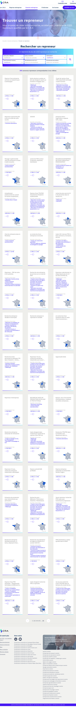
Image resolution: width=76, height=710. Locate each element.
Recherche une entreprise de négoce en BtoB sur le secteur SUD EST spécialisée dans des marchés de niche (37, 543)
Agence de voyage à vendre (49, 662)
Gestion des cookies (38, 704)
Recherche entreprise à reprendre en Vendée (37, 316)
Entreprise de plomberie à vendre (51, 672)
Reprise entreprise (15, 7)
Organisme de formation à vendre (51, 698)
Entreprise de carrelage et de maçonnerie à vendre (55, 679)
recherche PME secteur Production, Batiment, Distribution (36, 160)
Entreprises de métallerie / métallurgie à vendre (54, 658)
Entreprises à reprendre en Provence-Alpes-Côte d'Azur (28, 663)
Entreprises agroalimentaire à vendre (52, 682)
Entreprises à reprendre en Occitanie (23, 659)
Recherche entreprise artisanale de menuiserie (12, 433)
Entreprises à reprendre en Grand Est (23, 651)
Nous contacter (4, 649)
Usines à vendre (47, 651)
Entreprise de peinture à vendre (50, 670)
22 (43, 621)
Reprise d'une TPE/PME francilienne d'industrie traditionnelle (37, 194)
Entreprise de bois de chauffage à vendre (53, 686)
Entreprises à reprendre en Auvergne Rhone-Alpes (26, 642)
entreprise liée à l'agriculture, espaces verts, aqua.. (62, 118)
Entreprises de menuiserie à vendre (51, 655)
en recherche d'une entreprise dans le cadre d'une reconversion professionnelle (63, 318)
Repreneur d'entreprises (12, 398)
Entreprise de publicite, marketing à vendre (53, 674)
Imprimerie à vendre (48, 668)
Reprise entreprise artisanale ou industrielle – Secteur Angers (63, 470)
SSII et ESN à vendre (48, 660)
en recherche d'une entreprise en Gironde (36, 235)
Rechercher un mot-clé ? (31, 60)
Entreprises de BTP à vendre (50, 656)
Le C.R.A (2, 7)
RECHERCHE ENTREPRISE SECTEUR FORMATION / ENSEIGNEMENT (63, 160)
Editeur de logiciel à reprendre (50, 677)
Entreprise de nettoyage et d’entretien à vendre (54, 681)
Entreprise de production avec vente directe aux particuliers (12, 499)
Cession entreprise (31, 7)
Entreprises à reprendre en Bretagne (23, 646)
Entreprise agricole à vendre (50, 675)
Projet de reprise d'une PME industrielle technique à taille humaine (63, 79)
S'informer (45, 7)
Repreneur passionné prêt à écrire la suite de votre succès (12, 118)
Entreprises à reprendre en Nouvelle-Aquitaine (25, 658)
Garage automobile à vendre (50, 667)
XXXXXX (32, 117)
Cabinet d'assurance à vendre (50, 684)
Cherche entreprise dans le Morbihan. (12, 235)
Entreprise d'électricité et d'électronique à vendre (55, 665)
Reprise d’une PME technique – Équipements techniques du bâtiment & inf (12, 584)
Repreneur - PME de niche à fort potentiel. (12, 273)
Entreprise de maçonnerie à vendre (51, 693)
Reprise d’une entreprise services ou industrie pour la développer (12, 79)
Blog (1, 647)
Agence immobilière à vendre (50, 663)
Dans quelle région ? (9, 55)
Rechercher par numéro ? (52, 60)
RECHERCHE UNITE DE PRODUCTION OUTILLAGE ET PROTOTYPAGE (37, 399)
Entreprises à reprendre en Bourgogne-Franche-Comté (27, 644)
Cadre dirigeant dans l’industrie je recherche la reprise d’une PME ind (37, 433)
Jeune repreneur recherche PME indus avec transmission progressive (63, 499)
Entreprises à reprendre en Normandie (23, 656)
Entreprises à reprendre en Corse (22, 649)
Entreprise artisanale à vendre (50, 695)
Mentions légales (4, 652)
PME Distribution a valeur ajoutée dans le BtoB (63, 540)
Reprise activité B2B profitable (36, 470)
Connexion (2, 654)
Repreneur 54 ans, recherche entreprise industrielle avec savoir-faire (37, 359)
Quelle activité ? (29, 55)
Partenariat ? (49, 55)
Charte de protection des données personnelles (22, 704)
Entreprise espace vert (48, 688)
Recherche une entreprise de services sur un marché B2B (37, 273)
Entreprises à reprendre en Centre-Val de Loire (25, 647)
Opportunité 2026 (61, 357)
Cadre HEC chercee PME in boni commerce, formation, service (63, 235)
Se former (55, 7)
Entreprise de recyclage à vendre (51, 689)
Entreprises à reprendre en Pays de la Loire (24, 661)
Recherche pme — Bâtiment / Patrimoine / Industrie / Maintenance (37, 499)
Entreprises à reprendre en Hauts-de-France (25, 654)
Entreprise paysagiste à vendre (50, 691)
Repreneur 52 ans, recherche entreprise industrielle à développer (12, 470)
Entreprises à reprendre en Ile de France (24, 653)
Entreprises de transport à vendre (51, 653)
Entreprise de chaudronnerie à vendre (52, 696)
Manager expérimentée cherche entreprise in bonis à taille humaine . (12, 160)
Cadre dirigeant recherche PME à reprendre (37, 582)
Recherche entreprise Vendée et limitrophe (11, 316)
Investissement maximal (10, 60)
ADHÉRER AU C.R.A (69, 7)
